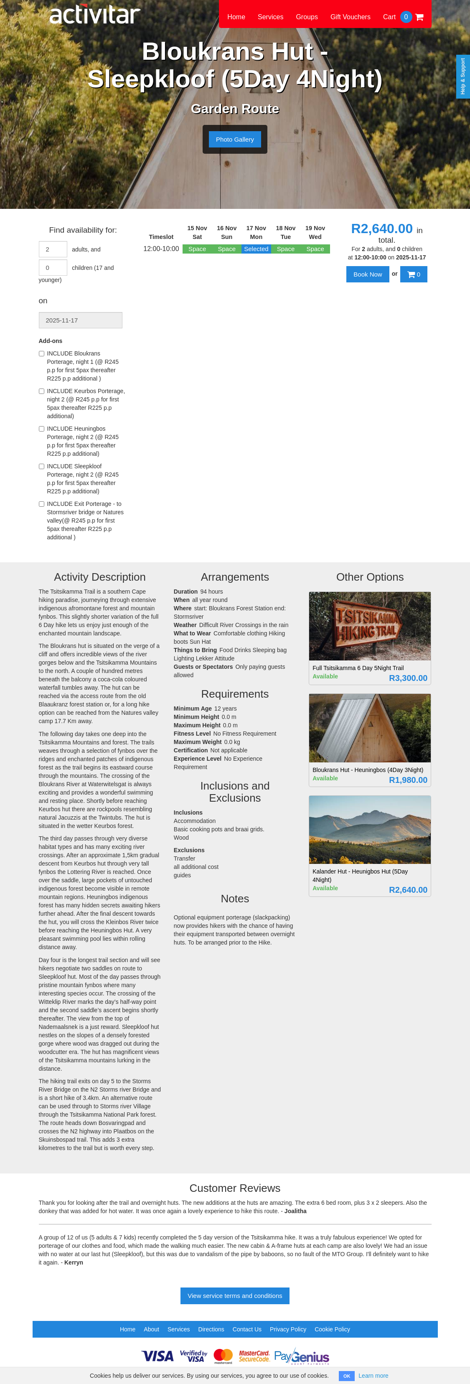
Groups (307, 16)
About (151, 1329)
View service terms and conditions (235, 1295)
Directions (211, 1329)
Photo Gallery (235, 139)
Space (197, 248)
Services (270, 16)
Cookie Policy (332, 1329)
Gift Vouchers (350, 16)
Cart (403, 17)
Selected (256, 248)
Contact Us (247, 1329)
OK (347, 1376)
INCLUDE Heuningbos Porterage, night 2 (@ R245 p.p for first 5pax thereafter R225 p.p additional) (79, 441)
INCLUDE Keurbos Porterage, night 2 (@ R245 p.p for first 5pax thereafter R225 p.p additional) (82, 403)
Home (236, 16)
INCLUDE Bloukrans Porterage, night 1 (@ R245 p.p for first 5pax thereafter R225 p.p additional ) (79, 366)
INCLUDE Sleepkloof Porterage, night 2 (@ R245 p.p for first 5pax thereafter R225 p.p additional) (79, 479)
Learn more (373, 1375)
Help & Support (463, 76)
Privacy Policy (288, 1329)
